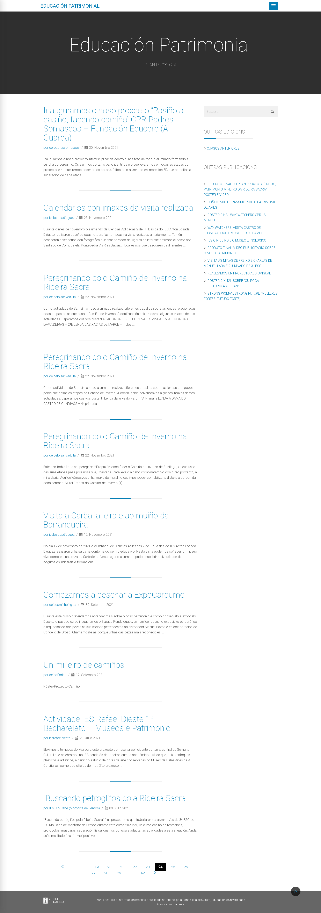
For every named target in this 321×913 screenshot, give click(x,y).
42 (143, 873)
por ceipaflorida (55, 675)
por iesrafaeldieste (57, 738)
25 (173, 867)
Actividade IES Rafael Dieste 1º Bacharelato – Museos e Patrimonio (106, 723)
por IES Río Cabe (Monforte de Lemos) (72, 808)
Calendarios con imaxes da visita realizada (118, 208)
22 (135, 867)
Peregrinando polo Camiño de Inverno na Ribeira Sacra (115, 282)
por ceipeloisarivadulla (59, 297)
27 (94, 873)
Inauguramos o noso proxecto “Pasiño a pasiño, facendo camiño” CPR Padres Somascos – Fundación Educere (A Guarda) (113, 124)
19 (97, 867)
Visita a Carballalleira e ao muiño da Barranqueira (106, 520)
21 (122, 867)
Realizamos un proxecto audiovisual (239, 273)
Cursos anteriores (223, 148)
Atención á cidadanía (170, 904)
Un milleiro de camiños (83, 665)
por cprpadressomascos (61, 148)
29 (119, 873)
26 (186, 867)
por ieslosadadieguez (59, 218)
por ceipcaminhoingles (60, 605)
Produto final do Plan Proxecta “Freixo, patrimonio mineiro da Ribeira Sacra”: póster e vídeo (240, 189)
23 (148, 867)
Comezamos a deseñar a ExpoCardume (113, 595)
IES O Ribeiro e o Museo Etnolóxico (236, 240)
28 (106, 873)
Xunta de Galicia (53, 901)
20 (109, 867)
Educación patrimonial (70, 6)
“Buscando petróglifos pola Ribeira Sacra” (115, 798)
